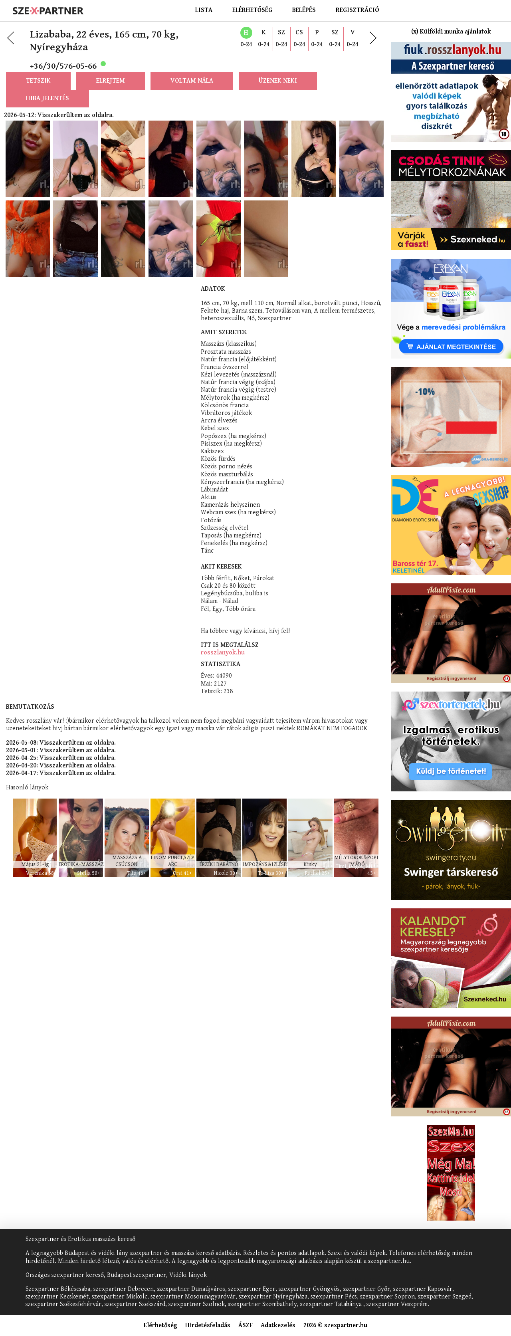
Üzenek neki (278, 92)
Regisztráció (357, 10)
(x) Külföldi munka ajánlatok (451, 32)
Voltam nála (191, 92)
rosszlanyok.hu (223, 497)
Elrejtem (110, 92)
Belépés (304, 10)
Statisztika (220, 508)
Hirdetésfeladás (207, 1325)
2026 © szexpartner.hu (335, 1325)
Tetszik (38, 92)
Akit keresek (221, 411)
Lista (203, 10)
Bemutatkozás (30, 551)
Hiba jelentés (47, 110)
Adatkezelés (278, 1325)
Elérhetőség (252, 10)
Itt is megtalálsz (230, 489)
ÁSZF (245, 1325)
